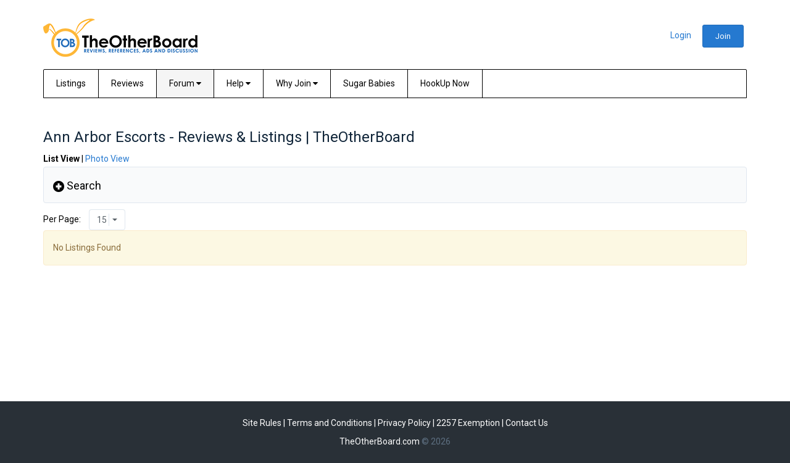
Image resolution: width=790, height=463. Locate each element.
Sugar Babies (369, 83)
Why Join (297, 83)
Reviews (127, 83)
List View (61, 159)
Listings (71, 83)
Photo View (107, 159)
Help (239, 83)
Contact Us (526, 423)
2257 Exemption (468, 423)
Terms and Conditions (329, 423)
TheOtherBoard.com (379, 441)
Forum (185, 83)
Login (680, 35)
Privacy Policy (404, 423)
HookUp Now (445, 83)
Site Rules (262, 423)
